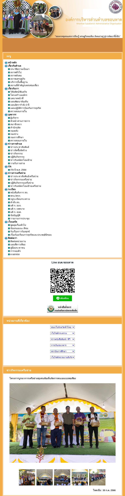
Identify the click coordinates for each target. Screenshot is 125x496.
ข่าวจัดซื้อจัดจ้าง (17, 150)
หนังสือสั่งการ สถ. (18, 192)
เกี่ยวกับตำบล (13, 65)
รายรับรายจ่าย (16, 163)
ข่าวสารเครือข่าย (15, 173)
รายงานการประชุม (18, 218)
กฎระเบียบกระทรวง (19, 199)
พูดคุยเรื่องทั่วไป (17, 225)
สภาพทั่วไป (14, 72)
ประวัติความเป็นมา (18, 69)
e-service (14, 254)
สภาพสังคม (15, 75)
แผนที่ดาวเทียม (16, 244)
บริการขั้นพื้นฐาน (18, 82)
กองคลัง (13, 130)
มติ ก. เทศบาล (16, 208)
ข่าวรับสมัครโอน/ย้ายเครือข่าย (24, 186)
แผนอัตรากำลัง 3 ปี (18, 104)
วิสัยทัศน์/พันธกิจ (17, 91)
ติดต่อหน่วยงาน (17, 241)
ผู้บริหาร (13, 117)
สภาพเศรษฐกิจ (16, 78)
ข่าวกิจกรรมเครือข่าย (20, 179)
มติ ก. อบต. (14, 212)
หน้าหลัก (11, 62)
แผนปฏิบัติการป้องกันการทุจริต (24, 108)
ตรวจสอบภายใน (17, 111)
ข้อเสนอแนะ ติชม (18, 228)
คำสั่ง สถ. (14, 202)
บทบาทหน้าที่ (15, 98)
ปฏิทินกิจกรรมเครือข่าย (21, 182)
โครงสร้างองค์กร (17, 95)
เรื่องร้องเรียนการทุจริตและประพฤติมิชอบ (30, 234)
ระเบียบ (10, 189)
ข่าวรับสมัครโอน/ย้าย (20, 160)
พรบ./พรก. (14, 195)
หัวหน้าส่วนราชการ (19, 121)
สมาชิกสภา (15, 124)
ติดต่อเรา (11, 238)
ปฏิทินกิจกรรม (16, 156)
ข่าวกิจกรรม (15, 153)
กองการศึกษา (16, 137)
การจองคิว (14, 251)
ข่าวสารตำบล (13, 143)
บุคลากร (10, 114)
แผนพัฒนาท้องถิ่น (18, 101)
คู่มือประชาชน (16, 247)
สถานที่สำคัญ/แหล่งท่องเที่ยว (23, 85)
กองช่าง (13, 134)
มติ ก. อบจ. (14, 205)
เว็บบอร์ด (11, 221)
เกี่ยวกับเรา (12, 88)
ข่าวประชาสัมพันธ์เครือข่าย (23, 176)
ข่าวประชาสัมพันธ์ (18, 147)
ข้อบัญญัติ (14, 215)
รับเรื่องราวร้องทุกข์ (19, 231)
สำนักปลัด (14, 127)
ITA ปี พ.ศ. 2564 (17, 169)
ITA (8, 166)
